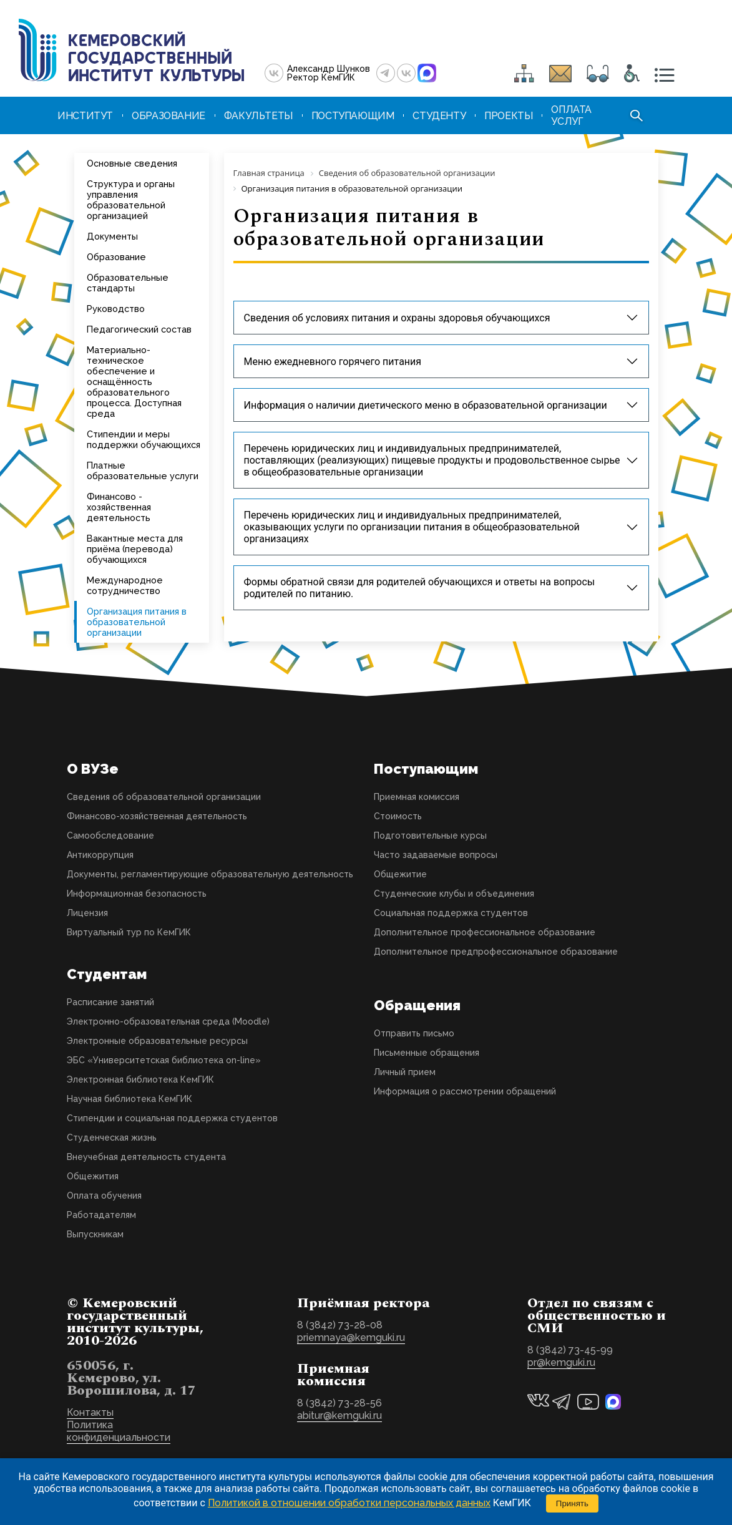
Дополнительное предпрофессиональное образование (496, 952)
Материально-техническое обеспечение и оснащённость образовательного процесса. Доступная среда (134, 381)
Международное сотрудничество (125, 585)
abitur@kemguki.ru (339, 1415)
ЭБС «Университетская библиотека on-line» (164, 1060)
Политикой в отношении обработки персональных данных (349, 1503)
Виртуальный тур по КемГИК (129, 932)
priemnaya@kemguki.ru (351, 1337)
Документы (112, 236)
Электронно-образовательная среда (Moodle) (168, 1021)
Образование (116, 256)
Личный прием (405, 1072)
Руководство (116, 308)
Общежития (93, 1176)
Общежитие (400, 874)
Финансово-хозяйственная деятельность (157, 816)
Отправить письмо (414, 1033)
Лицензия (87, 913)
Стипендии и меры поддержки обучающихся (143, 439)
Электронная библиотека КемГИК (140, 1079)
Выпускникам (95, 1234)
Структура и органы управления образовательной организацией (131, 199)
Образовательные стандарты (127, 282)
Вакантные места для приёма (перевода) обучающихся (135, 549)
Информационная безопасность (137, 894)
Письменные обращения (426, 1053)
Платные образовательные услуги (142, 470)
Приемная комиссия (416, 797)
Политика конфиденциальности (118, 1431)
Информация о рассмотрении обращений (465, 1091)
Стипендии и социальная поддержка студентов (172, 1118)
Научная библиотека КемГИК (129, 1099)
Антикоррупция (100, 855)
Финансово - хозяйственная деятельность (119, 507)
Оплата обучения (104, 1196)
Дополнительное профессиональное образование (484, 932)
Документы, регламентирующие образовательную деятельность (210, 874)
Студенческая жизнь (112, 1138)
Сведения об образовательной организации (164, 797)
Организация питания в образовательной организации (137, 622)
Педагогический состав (139, 329)
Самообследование (110, 835)
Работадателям (101, 1215)
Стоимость (398, 816)
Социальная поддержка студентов (451, 913)
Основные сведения (132, 163)
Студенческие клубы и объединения (454, 894)
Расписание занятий (110, 1002)
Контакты (90, 1412)
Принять (572, 1503)
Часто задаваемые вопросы (435, 855)
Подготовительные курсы (430, 835)
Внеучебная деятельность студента (146, 1157)
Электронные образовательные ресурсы (157, 1041)
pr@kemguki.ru (561, 1362)
